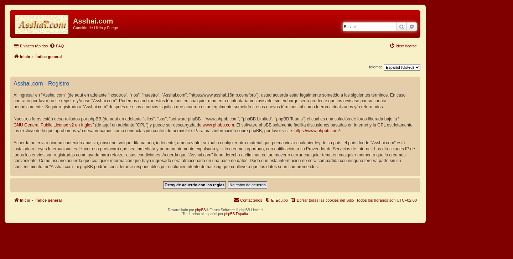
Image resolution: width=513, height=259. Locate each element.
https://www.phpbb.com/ (317, 130)
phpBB (200, 210)
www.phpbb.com (218, 125)
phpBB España (236, 214)
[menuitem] (57, 46)
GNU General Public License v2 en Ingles (53, 125)
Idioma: (375, 67)
